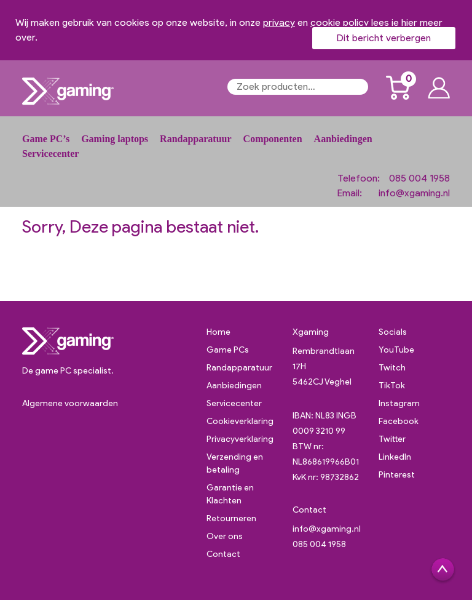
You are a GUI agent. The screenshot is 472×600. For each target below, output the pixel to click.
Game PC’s (45, 139)
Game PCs (227, 350)
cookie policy (339, 22)
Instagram (399, 403)
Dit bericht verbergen (384, 38)
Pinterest (397, 475)
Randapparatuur (195, 139)
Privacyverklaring (239, 439)
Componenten (272, 139)
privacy (279, 22)
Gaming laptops (114, 139)
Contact (223, 554)
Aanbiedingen (343, 139)
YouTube (396, 350)
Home (218, 332)
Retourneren (231, 518)
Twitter (392, 439)
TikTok (392, 385)
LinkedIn (395, 457)
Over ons (224, 536)
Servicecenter (50, 153)
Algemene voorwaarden (70, 403)
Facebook (399, 421)
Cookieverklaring (239, 421)
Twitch (392, 367)
